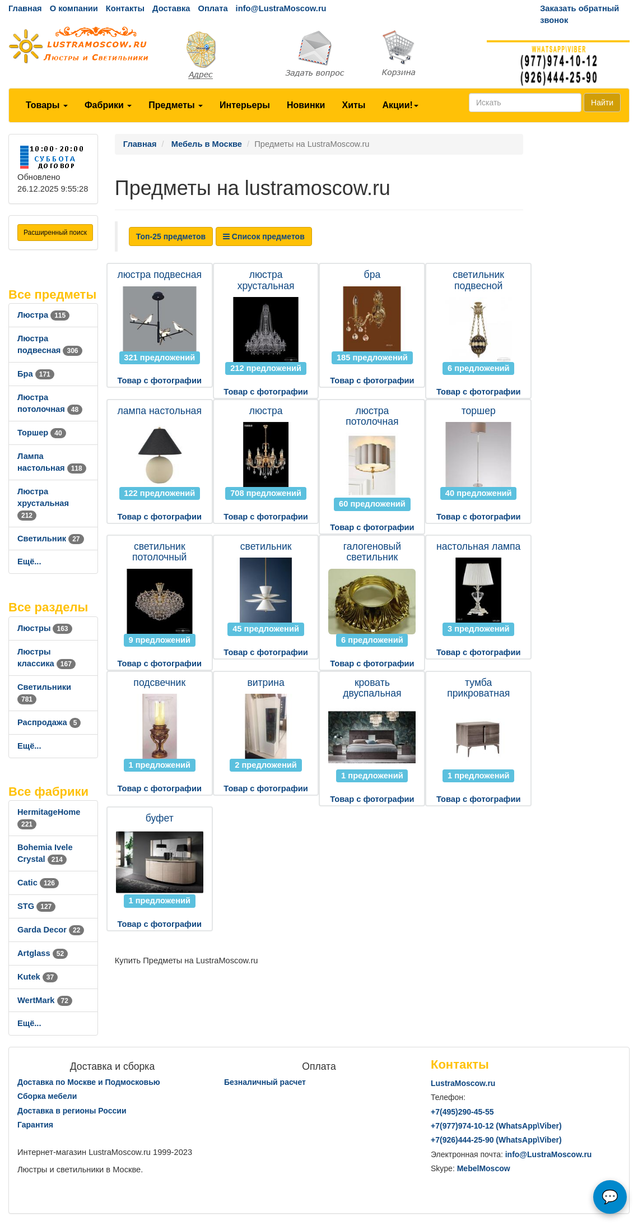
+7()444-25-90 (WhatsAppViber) (496, 1139)
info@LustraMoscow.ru (281, 8)
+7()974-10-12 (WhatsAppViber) (496, 1125)
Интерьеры (245, 105)
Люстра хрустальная (43, 503)
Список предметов (264, 236)
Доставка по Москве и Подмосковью (88, 1082)
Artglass (42, 953)
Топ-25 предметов (171, 236)
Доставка (171, 8)
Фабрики (108, 105)
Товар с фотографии (160, 380)
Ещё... (29, 561)
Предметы (175, 105)
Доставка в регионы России (72, 1110)
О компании (74, 8)
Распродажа (49, 722)
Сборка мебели (47, 1096)
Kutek (37, 976)
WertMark (44, 1000)
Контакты (125, 8)
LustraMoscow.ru (463, 1083)
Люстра (43, 314)
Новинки (306, 105)
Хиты (353, 105)
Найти (602, 102)
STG (36, 906)
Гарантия (35, 1124)
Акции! (400, 105)
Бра (35, 373)
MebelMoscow (483, 1168)
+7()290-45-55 (462, 1111)
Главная (25, 8)
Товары (47, 105)
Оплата (212, 8)
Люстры (44, 628)
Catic (38, 882)
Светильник (50, 538)
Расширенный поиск (55, 232)
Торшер (41, 432)
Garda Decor (50, 929)
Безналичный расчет (265, 1082)
